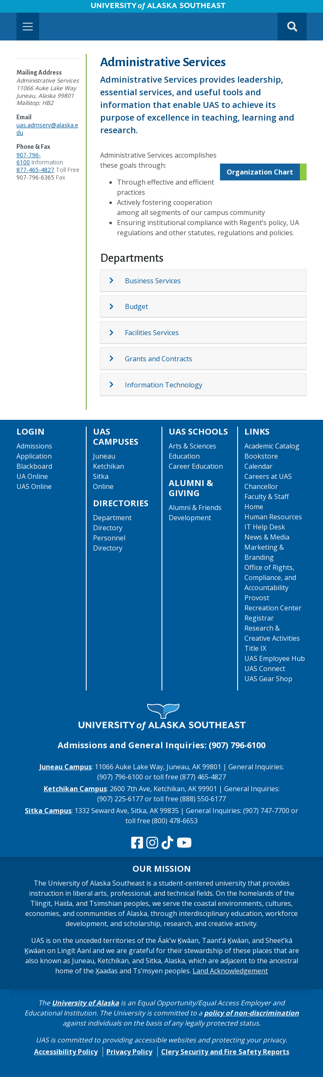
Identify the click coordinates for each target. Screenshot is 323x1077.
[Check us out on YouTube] (184, 843)
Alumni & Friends (195, 507)
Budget (136, 306)
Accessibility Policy (66, 1051)
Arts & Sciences (192, 446)
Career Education (196, 466)
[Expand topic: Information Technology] (116, 384)
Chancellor (261, 486)
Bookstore (261, 456)
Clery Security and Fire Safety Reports (225, 1051)
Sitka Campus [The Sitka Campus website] (48, 810)
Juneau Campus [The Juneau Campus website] (66, 766)
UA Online (32, 476)
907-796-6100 (28, 159)
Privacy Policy (129, 1051)
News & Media (266, 537)
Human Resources (273, 516)
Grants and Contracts (158, 358)
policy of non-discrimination (251, 1013)
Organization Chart (260, 172)
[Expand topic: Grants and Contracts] (116, 358)
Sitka (101, 476)
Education (184, 456)
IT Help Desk (264, 527)
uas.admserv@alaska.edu (47, 129)
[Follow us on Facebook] (137, 843)
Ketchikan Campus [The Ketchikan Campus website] (75, 788)
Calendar (258, 466)
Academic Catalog (271, 446)
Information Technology (163, 384)
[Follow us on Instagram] (152, 843)
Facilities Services (152, 332)
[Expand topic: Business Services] (116, 280)
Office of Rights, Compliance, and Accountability (270, 577)
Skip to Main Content (39, 8)
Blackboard (34, 466)
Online (103, 486)
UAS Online (34, 486)
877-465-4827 (35, 170)
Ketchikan (108, 466)
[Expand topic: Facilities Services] (116, 332)
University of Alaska (85, 1002)
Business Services (153, 280)
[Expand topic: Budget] (116, 306)
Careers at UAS (268, 476)
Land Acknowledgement (230, 970)
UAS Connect (264, 668)
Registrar (259, 618)
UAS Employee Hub (274, 658)
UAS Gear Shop (268, 678)
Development (190, 517)
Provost (256, 597)
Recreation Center (273, 607)
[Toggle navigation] (27, 26)
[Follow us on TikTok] (167, 843)
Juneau (104, 456)
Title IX (255, 648)
